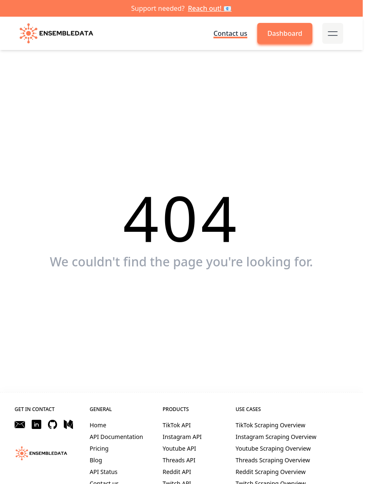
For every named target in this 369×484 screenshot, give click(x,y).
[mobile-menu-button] (332, 33)
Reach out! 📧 (210, 8)
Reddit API (177, 472)
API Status (104, 472)
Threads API (179, 460)
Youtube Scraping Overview (273, 448)
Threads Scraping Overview (273, 460)
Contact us (230, 33)
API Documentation (116, 437)
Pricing (99, 448)
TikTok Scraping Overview (270, 425)
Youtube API (179, 448)
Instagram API (182, 437)
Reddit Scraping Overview (271, 472)
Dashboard (284, 33)
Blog (96, 460)
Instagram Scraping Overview (276, 437)
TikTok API (177, 425)
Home (98, 425)
